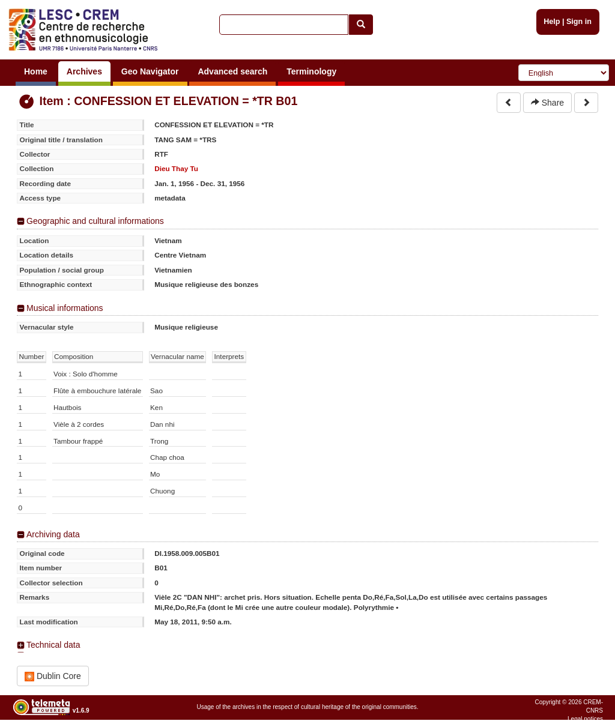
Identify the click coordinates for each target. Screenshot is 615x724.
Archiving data (53, 534)
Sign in (579, 21)
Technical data (53, 645)
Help (552, 21)
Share (547, 102)
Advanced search (232, 71)
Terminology (311, 71)
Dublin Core (53, 676)
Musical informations (64, 308)
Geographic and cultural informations (95, 221)
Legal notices (585, 719)
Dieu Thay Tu (176, 168)
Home (35, 71)
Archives (84, 71)
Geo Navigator (150, 71)
